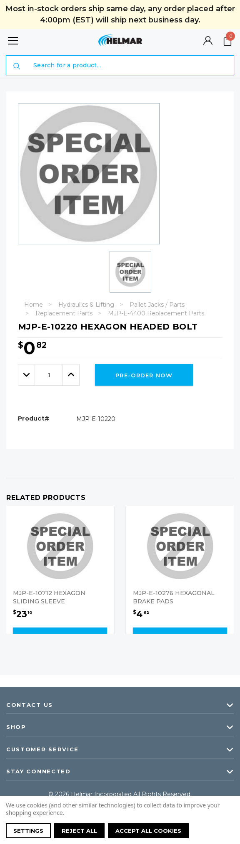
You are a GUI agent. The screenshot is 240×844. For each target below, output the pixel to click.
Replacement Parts (63, 313)
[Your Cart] (227, 41)
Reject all (79, 830)
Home (33, 304)
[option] (123, 272)
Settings (28, 830)
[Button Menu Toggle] (13, 40)
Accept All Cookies (148, 830)
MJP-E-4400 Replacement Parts (156, 313)
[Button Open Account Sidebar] (207, 41)
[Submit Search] (16, 66)
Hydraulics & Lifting (86, 304)
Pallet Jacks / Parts (157, 304)
